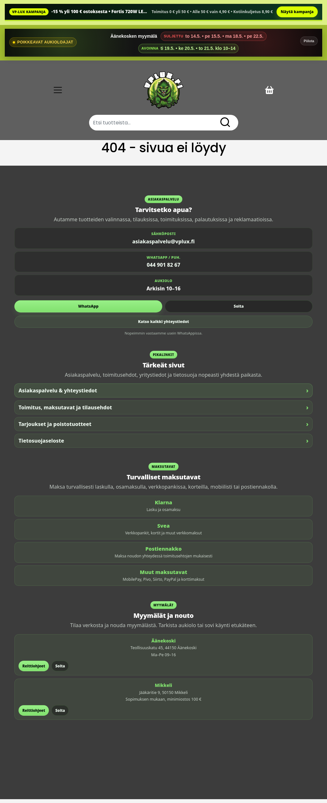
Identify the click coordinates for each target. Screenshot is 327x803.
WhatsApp (88, 310)
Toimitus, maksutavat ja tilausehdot (163, 411)
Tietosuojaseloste (163, 444)
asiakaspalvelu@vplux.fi (163, 245)
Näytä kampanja (297, 11)
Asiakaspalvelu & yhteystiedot (163, 394)
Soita (239, 310)
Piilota (309, 41)
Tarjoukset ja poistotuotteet (163, 428)
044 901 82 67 (163, 268)
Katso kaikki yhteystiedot (163, 325)
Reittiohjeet (33, 669)
